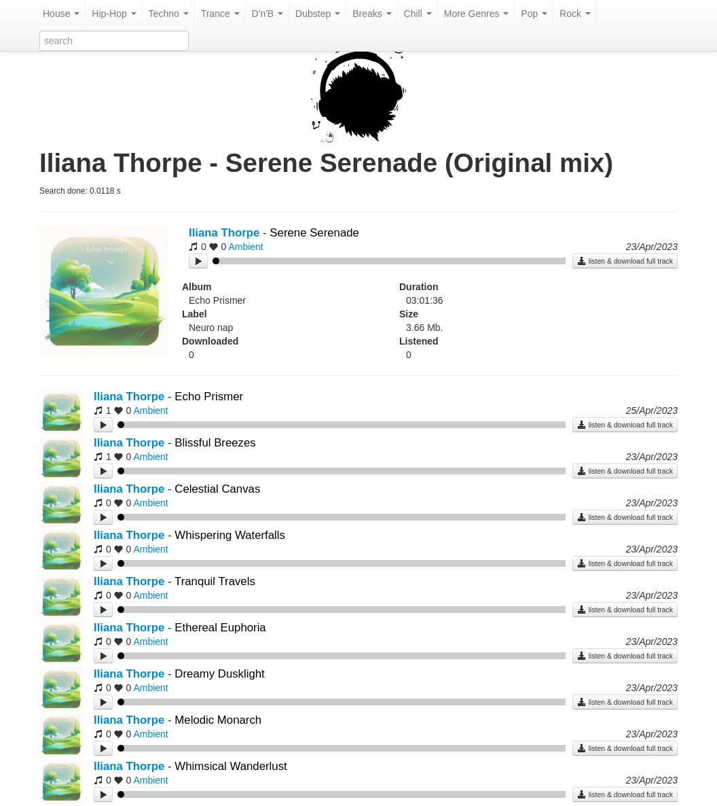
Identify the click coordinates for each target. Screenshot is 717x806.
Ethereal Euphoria (219, 627)
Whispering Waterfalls (229, 535)
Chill (418, 13)
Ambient (245, 246)
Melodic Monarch (217, 720)
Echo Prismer (208, 396)
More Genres (476, 13)
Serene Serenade (314, 232)
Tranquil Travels (214, 581)
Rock (575, 13)
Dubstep (317, 13)
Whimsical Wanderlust (230, 766)
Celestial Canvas (217, 489)
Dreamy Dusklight (219, 673)
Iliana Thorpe (224, 232)
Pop (534, 13)
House (61, 13)
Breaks (371, 13)
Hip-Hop (114, 13)
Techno (169, 13)
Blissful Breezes (214, 442)
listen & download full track (625, 261)
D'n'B (267, 13)
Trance (220, 13)
